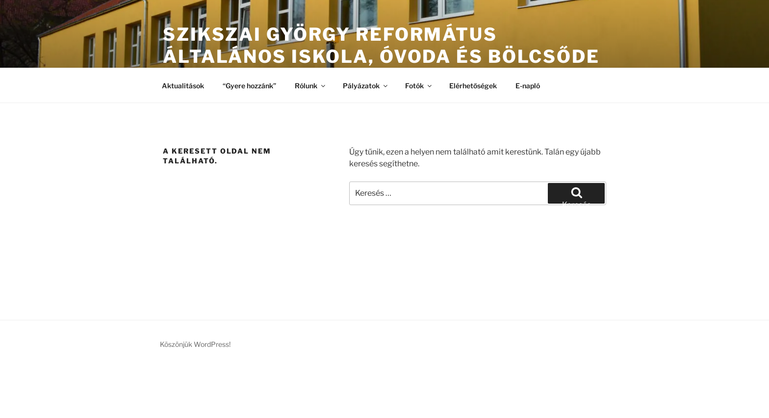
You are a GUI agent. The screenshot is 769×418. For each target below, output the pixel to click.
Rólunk (311, 85)
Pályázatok (366, 85)
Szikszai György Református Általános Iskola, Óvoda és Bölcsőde (381, 45)
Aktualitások (183, 85)
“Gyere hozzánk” (249, 85)
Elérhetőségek (473, 85)
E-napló (527, 85)
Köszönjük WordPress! (195, 344)
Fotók (419, 85)
